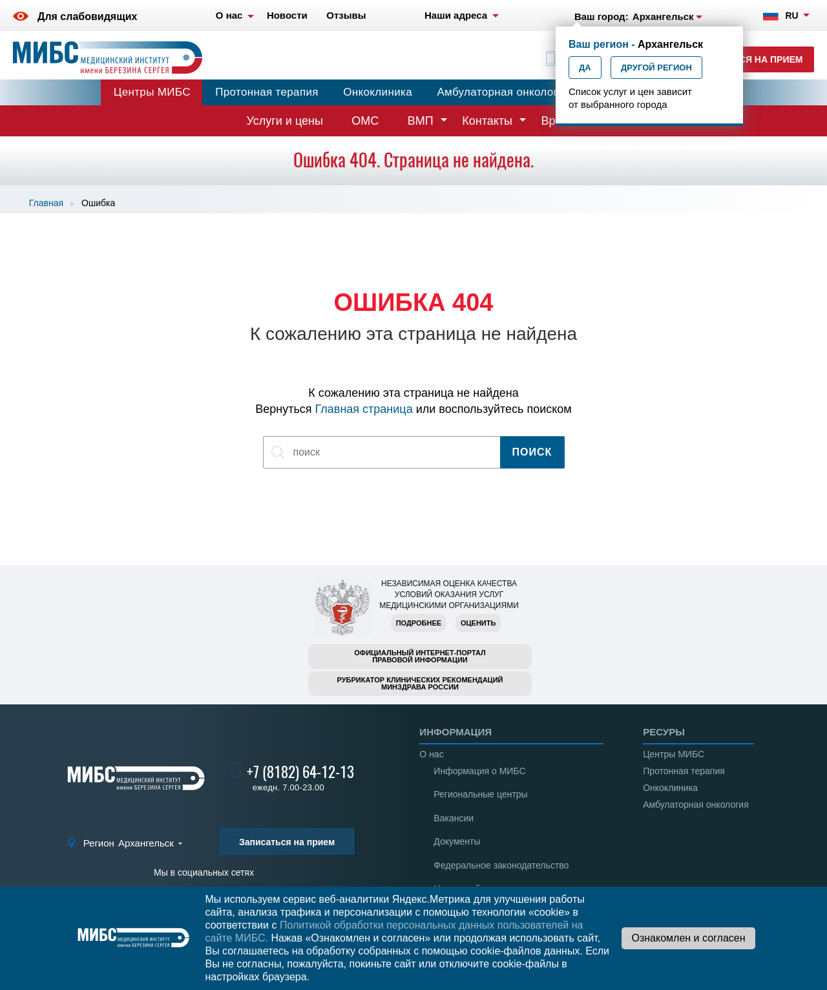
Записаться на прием (746, 59)
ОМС (365, 120)
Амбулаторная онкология (503, 92)
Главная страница (364, 409)
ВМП (421, 120)
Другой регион (656, 67)
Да (585, 67)
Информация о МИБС (479, 771)
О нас (431, 754)
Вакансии (454, 818)
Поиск (532, 452)
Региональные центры (480, 794)
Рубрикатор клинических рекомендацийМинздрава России (420, 683)
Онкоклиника (377, 92)
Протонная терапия (267, 92)
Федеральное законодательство (501, 865)
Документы (457, 841)
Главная (46, 203)
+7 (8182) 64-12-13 (300, 772)
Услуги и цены (285, 120)
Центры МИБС (152, 92)
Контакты (487, 120)
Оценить (478, 623)
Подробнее (418, 623)
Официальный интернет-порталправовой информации (420, 656)
